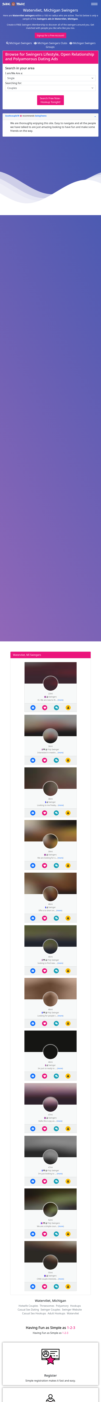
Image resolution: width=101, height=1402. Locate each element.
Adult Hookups (56, 1313)
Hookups (75, 1306)
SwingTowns (40, 115)
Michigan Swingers (19, 43)
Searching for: (13, 83)
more (60, 700)
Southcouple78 (12, 115)
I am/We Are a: (14, 73)
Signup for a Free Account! (50, 35)
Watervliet (73, 1313)
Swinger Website (72, 1309)
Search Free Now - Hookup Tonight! (50, 100)
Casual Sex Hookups (34, 1313)
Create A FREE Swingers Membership (26, 24)
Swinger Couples (50, 1309)
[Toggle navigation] (95, 4)
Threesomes (47, 1306)
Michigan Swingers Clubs (50, 43)
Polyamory (62, 1306)
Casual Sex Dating (28, 1309)
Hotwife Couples (28, 1306)
